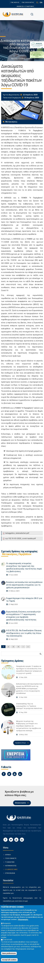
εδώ (19, 512)
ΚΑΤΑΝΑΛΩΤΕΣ (11, 866)
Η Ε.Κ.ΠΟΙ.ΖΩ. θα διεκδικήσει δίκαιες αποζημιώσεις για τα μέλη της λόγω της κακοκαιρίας (24, 633)
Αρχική (14, 58)
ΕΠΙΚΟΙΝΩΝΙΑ (10, 873)
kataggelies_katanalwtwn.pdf (17, 533)
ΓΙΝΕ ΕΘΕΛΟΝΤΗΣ (28, 2)
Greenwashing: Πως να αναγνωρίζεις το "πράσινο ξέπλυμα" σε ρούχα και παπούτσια (29, 706)
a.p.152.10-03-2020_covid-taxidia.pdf (20, 538)
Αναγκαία (7, 925)
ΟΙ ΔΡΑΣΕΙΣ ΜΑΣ (25, 58)
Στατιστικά (7, 941)
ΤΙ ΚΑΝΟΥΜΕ (9, 862)
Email (5, 905)
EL (37, 2)
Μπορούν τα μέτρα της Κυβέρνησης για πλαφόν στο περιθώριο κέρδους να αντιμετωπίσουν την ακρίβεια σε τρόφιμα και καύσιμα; (28, 725)
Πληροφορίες (23, 921)
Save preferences (9, 955)
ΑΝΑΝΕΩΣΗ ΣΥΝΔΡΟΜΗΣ (25, 6)
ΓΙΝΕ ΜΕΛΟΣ (15, 2)
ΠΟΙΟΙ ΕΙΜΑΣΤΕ (10, 858)
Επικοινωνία (20, 803)
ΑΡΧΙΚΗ (8, 855)
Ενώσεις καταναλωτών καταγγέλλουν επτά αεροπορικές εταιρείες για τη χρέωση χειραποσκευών (24, 585)
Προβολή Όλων (20, 743)
